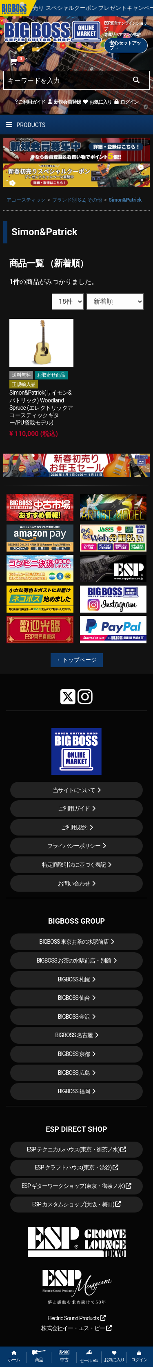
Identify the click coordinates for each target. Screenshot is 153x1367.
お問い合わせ (74, 883)
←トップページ (77, 659)
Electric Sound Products (76, 1318)
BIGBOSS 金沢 (74, 1016)
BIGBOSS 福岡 (74, 1091)
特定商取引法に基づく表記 (74, 864)
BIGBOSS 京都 (74, 1054)
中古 (64, 1356)
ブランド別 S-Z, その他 (77, 200)
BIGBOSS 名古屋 (74, 1035)
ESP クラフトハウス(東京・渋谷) (76, 1167)
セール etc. (89, 1356)
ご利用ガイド (30, 102)
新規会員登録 (64, 102)
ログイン (125, 102)
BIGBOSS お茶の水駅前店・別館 (74, 960)
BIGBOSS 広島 (74, 1073)
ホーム (14, 1356)
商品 (39, 1356)
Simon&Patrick (125, 200)
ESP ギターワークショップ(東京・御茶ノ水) (77, 1186)
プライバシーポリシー (73, 845)
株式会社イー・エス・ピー (76, 1328)
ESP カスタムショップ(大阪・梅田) (76, 1204)
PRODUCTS (25, 125)
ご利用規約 (74, 827)
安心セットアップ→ (125, 45)
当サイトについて (74, 790)
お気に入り (97, 102)
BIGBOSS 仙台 (74, 998)
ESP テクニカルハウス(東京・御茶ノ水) (76, 1149)
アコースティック (26, 200)
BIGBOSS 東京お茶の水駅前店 (74, 941)
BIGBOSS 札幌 (74, 979)
